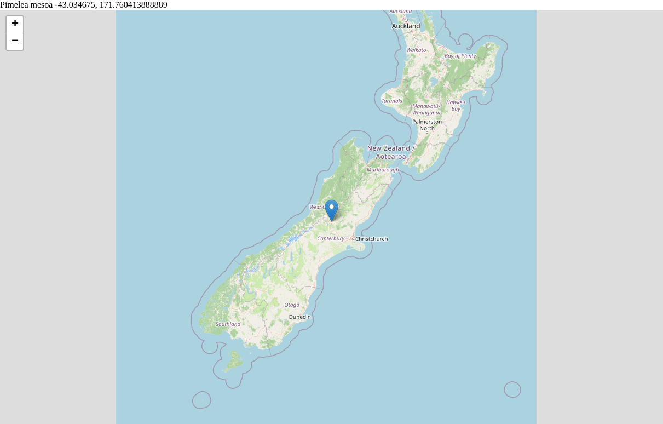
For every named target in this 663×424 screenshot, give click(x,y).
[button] (331, 210)
